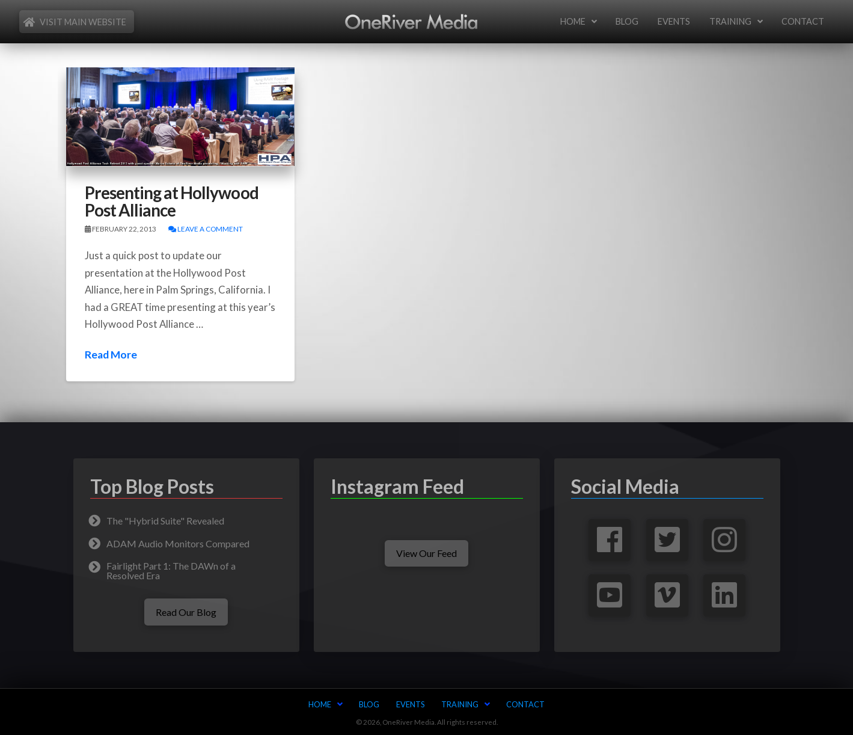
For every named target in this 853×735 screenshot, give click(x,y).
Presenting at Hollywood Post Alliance (171, 201)
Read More (111, 354)
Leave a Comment (205, 228)
